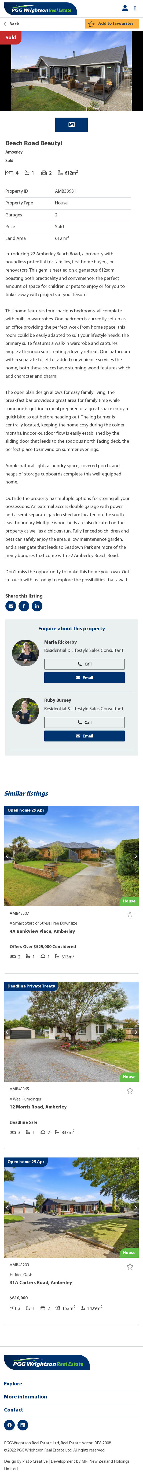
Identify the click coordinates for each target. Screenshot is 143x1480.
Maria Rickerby (60, 642)
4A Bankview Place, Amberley (42, 931)
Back (11, 24)
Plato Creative (35, 1462)
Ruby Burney (58, 700)
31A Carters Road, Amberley (41, 1283)
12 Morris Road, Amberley (38, 1107)
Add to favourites (116, 24)
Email (84, 677)
